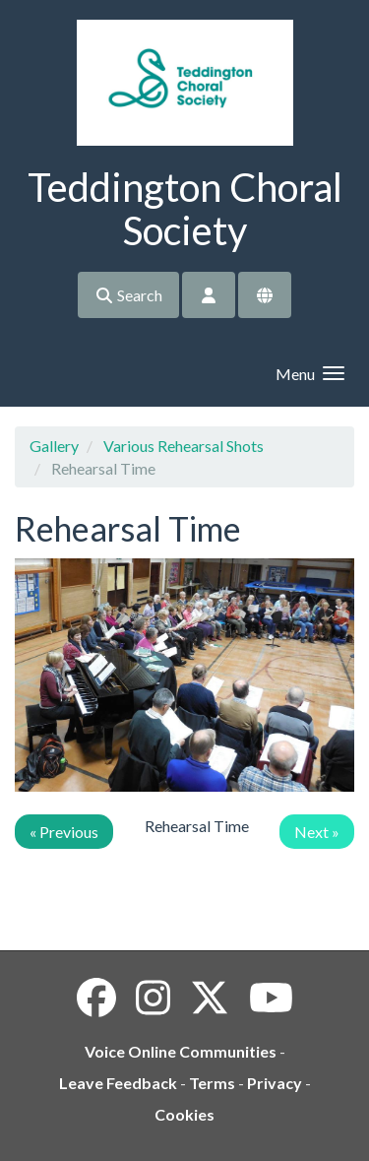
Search (128, 295)
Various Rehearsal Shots (183, 445)
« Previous (64, 831)
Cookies (184, 1114)
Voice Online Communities (181, 1051)
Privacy (274, 1082)
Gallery (54, 445)
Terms (212, 1082)
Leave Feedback (118, 1082)
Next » (316, 831)
